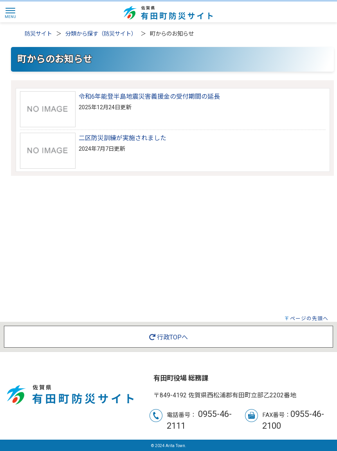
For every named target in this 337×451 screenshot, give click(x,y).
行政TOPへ (168, 337)
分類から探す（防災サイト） (101, 34)
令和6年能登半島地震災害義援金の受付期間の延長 (149, 96)
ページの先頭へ (309, 318)
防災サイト (38, 34)
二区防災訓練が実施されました (122, 138)
